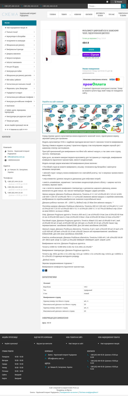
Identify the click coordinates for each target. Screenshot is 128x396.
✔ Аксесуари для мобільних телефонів (18, 102)
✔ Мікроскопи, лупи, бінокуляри (16, 89)
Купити (91, 50)
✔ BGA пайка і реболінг (13, 80)
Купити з (91, 55)
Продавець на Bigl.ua (63, 390)
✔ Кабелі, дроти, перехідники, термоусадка (15, 111)
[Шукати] (123, 6)
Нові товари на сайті (76, 344)
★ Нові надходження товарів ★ (16, 28)
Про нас (111, 15)
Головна (53, 15)
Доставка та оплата (100, 14)
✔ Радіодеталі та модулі (13, 93)
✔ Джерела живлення (13, 54)
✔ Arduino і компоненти (13, 62)
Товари (64, 15)
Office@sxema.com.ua (16, 157)
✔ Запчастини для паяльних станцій (18, 84)
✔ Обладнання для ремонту (14, 45)
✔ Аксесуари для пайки (13, 71)
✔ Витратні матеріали (13, 58)
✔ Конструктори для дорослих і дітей (18, 117)
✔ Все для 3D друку (12, 67)
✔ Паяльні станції (11, 32)
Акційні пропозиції (11, 344)
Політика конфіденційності (88, 392)
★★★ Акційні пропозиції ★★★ (16, 125)
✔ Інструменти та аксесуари (15, 41)
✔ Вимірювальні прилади (14, 49)
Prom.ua (76, 388)
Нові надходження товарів (110, 344)
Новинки (77, 15)
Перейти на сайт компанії (52, 102)
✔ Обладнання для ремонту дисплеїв (18, 76)
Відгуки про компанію (44, 344)
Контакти (89, 15)
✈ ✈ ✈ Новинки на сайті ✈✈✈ (16, 130)
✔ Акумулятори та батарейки (15, 36)
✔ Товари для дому (11, 121)
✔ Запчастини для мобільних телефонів (19, 97)
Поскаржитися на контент (69, 392)
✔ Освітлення (9, 106)
